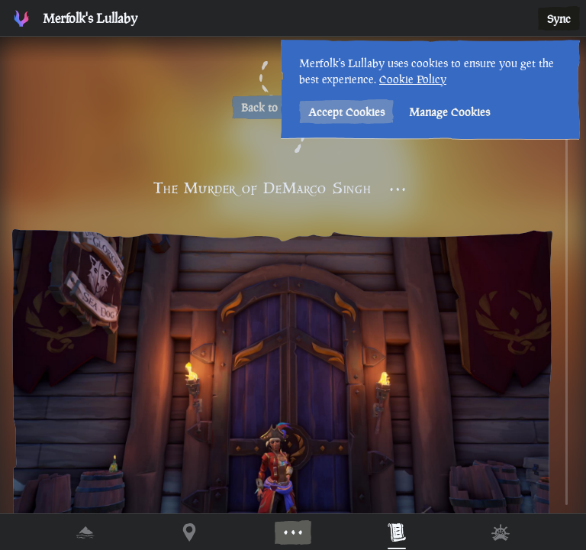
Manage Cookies (449, 112)
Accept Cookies (346, 112)
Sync (559, 19)
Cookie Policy (412, 79)
